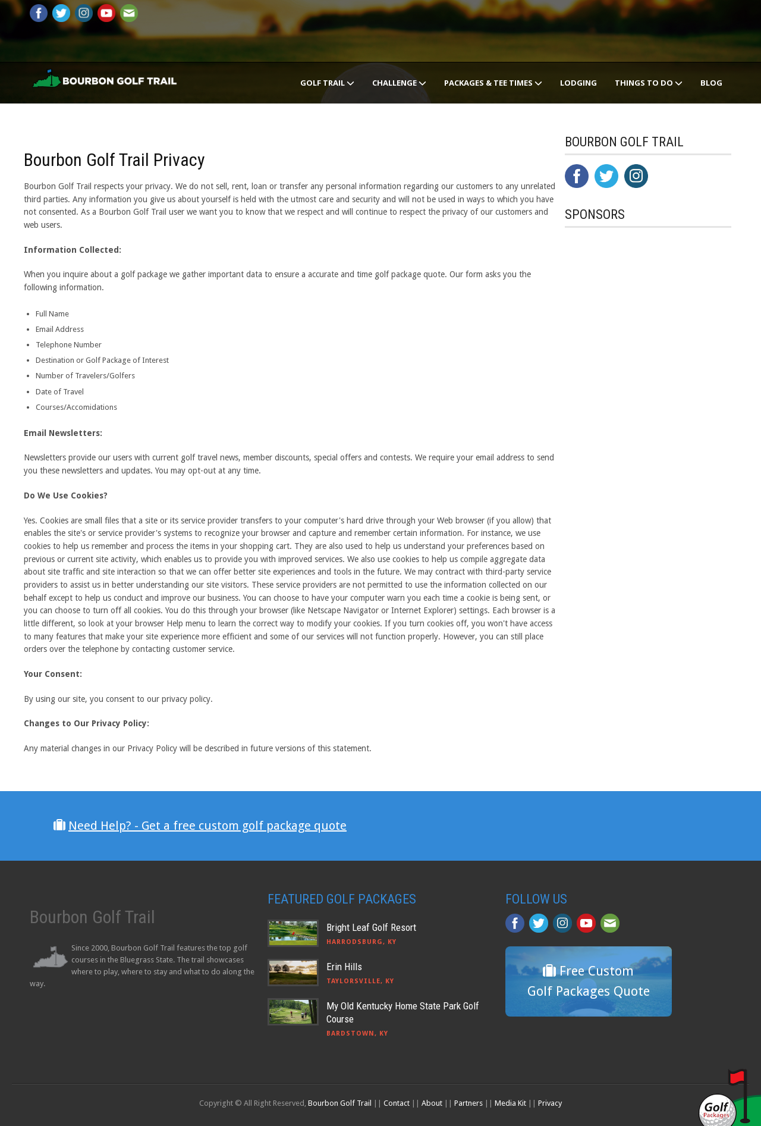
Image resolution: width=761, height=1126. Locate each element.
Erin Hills (344, 967)
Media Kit (510, 1103)
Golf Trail (327, 82)
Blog (711, 82)
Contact (396, 1103)
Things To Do (649, 82)
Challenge (399, 82)
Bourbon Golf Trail (340, 1103)
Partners (468, 1103)
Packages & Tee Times (493, 82)
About (432, 1103)
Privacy (550, 1103)
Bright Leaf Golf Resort (371, 927)
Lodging (578, 82)
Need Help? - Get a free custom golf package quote (207, 825)
